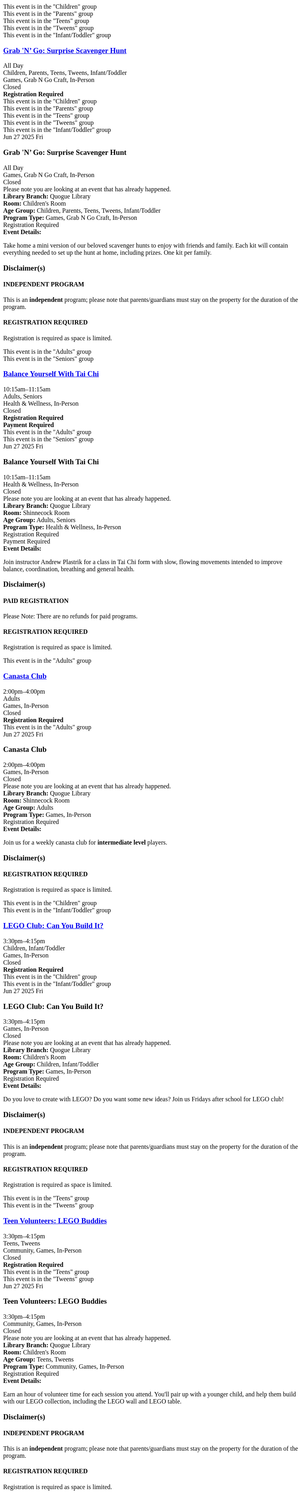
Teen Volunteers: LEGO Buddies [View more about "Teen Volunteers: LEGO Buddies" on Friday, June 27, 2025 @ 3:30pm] (55, 1221)
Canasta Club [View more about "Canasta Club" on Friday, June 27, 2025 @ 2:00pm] (25, 676)
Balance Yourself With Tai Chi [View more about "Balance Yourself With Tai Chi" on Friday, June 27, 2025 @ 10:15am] (51, 374)
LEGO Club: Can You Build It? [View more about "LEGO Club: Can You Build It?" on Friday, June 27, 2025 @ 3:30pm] (53, 925)
